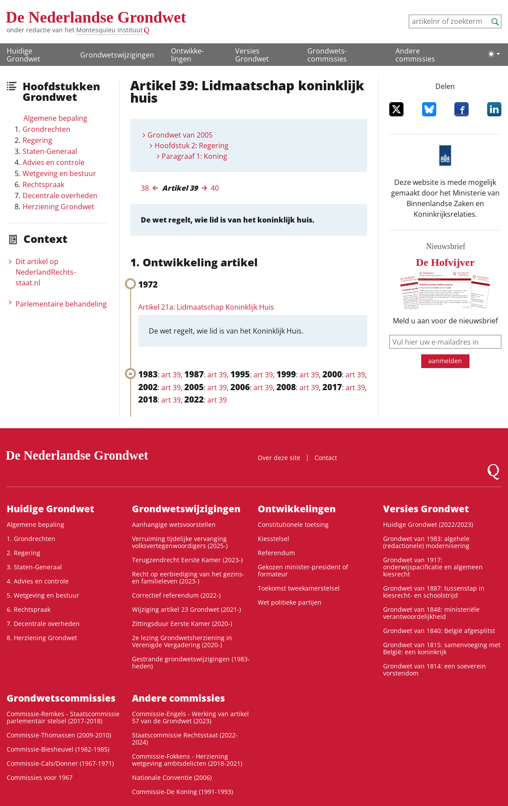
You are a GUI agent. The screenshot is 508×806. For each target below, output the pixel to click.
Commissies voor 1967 (40, 777)
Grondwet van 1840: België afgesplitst (439, 630)
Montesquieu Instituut (109, 30)
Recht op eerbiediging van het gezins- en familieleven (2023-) (188, 577)
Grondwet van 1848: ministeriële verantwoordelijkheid (431, 613)
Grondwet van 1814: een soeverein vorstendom (434, 669)
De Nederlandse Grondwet (96, 17)
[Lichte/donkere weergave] (494, 54)
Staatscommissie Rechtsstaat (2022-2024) (185, 738)
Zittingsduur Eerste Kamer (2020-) (182, 623)
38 (145, 188)
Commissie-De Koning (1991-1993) (182, 791)
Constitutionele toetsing (293, 524)
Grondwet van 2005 (180, 135)
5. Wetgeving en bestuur (43, 595)
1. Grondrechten (31, 538)
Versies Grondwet (252, 55)
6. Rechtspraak (28, 609)
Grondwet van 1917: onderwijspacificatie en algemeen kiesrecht (433, 567)
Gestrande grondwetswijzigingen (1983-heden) (191, 662)
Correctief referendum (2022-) (176, 595)
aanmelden (445, 361)
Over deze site (279, 457)
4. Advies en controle (38, 581)
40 (215, 188)
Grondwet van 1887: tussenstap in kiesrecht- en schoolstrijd (434, 591)
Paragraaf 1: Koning (194, 156)
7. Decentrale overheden (43, 623)
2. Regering (23, 553)
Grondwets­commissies (327, 55)
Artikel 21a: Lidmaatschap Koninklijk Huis (206, 307)
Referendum (276, 553)
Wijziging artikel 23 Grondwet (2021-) (186, 609)
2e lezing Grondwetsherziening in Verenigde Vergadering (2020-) (182, 641)
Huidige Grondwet (23, 55)
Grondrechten (46, 129)
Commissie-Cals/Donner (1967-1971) (60, 763)
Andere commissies (415, 55)
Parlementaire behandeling (61, 304)
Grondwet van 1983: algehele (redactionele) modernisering (426, 542)
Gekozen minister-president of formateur (303, 570)
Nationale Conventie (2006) (172, 777)
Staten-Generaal (50, 151)
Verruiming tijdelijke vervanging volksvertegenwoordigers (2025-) (180, 542)
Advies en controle (54, 162)
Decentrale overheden (60, 195)
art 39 (171, 375)
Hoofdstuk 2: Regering (192, 145)
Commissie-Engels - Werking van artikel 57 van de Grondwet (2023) (190, 717)
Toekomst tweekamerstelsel (299, 588)
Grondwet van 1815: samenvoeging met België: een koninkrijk (441, 648)
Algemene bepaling (55, 118)
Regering (37, 140)
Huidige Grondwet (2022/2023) (428, 524)
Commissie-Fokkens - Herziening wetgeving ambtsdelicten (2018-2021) (187, 760)
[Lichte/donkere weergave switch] (494, 54)
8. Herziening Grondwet (42, 637)
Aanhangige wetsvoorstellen (174, 524)
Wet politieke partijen (290, 602)
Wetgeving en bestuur (59, 173)
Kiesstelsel (273, 538)
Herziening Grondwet (58, 206)
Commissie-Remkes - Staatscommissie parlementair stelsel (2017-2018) (63, 717)
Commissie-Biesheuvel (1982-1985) (58, 749)
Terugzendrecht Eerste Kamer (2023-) (187, 560)
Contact (325, 457)
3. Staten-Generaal (34, 567)
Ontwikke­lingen (187, 55)
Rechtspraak (43, 184)
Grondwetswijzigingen (117, 55)
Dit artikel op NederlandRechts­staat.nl (46, 272)
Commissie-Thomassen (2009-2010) (59, 735)
